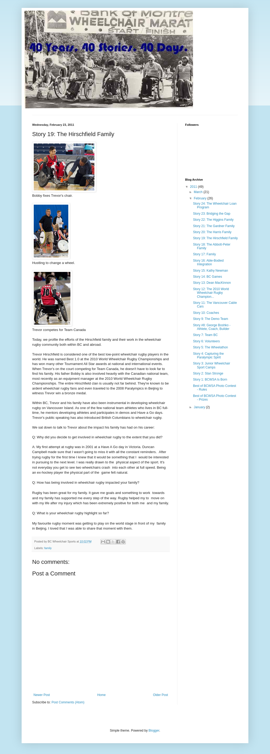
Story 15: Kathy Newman (210, 270)
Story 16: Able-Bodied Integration (208, 262)
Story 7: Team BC (205, 335)
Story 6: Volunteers (206, 341)
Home (101, 695)
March (199, 192)
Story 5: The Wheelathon (210, 347)
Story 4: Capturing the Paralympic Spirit (208, 355)
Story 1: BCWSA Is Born (210, 379)
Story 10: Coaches (206, 313)
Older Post (160, 695)
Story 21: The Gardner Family (214, 226)
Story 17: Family (204, 254)
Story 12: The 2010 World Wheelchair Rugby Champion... (211, 293)
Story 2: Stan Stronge (208, 373)
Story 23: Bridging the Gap (211, 213)
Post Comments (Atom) (67, 702)
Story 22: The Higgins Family (213, 220)
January (200, 407)
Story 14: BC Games (207, 276)
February (200, 198)
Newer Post (41, 695)
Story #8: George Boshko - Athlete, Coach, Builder (211, 327)
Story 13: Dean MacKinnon (212, 283)
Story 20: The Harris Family (212, 232)
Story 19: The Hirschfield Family (215, 238)
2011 (194, 187)
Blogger (153, 730)
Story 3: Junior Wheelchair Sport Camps (211, 365)
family (48, 548)
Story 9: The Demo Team (210, 319)
